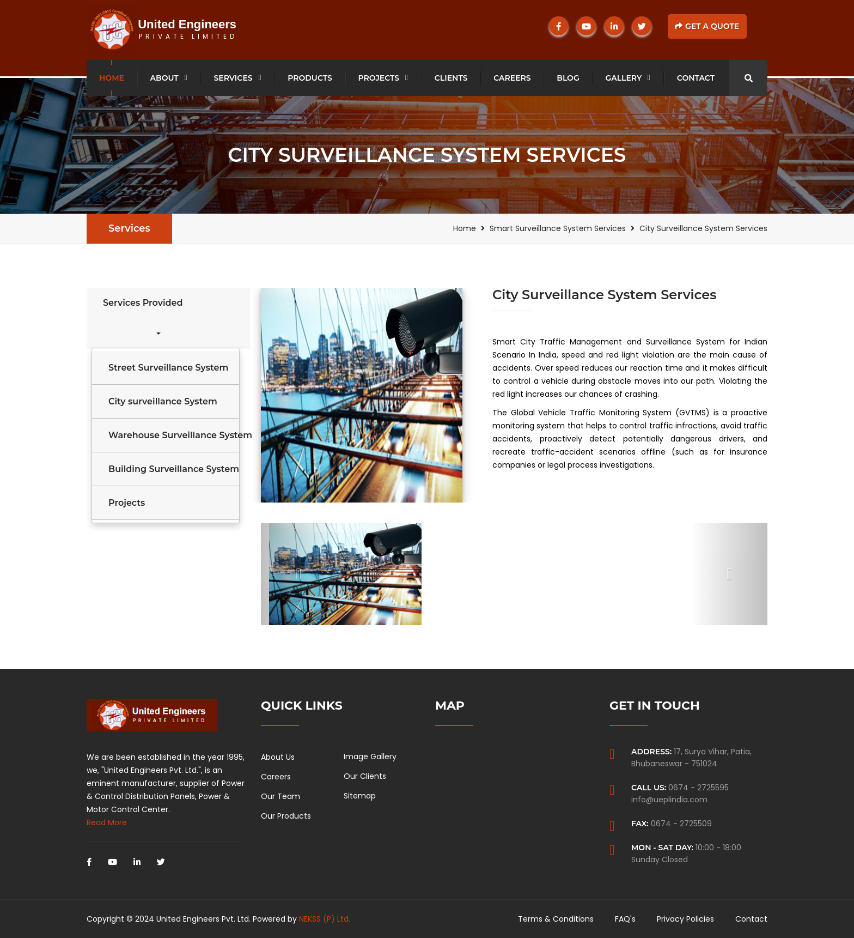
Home (111, 78)
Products (310, 78)
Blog (568, 78)
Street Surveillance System (168, 367)
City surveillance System (162, 401)
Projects (379, 78)
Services (232, 78)
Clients (451, 78)
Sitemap (360, 795)
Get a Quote (707, 26)
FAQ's (625, 918)
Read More (107, 822)
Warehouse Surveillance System (173, 435)
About (164, 78)
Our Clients (365, 776)
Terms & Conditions (556, 918)
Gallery (623, 78)
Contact (696, 78)
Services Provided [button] (142, 316)
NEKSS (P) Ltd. (324, 918)
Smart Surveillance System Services (558, 228)
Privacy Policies (685, 918)
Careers (511, 78)
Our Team (280, 796)
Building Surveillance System (173, 469)
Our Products (286, 815)
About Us (278, 757)
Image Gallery (370, 756)
